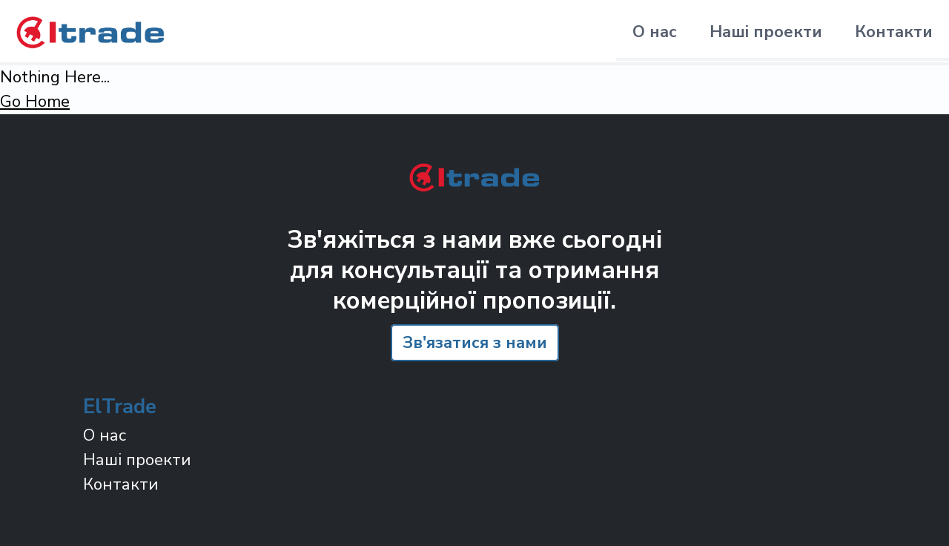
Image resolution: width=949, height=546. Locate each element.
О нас (654, 32)
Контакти (894, 32)
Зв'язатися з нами (475, 343)
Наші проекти (766, 32)
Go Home (35, 102)
